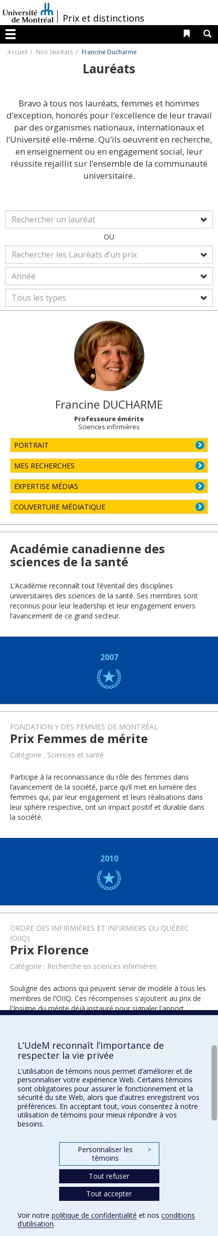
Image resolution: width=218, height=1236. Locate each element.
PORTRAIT (31, 445)
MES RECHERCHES (44, 465)
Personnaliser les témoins (114, 1154)
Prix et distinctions (103, 18)
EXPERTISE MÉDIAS (46, 486)
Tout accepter (109, 1193)
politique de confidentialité (94, 1215)
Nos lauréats (54, 52)
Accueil (18, 52)
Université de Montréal (28, 13)
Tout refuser (109, 1176)
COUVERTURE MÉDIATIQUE (59, 507)
